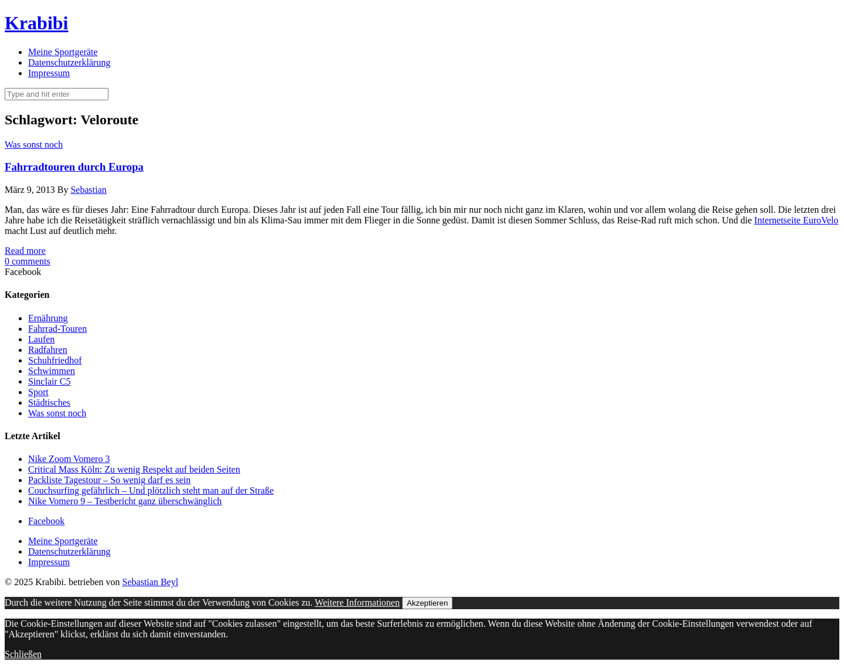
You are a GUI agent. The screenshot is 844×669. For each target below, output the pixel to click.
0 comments (27, 261)
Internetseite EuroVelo (796, 220)
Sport (38, 392)
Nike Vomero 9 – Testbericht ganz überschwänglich (125, 501)
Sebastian (88, 190)
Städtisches (49, 402)
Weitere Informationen (357, 602)
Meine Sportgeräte (63, 52)
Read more (25, 251)
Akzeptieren (427, 603)
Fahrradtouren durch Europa (74, 167)
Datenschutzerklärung (69, 62)
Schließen (23, 654)
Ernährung (48, 318)
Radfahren (47, 350)
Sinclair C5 (49, 381)
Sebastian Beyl (150, 582)
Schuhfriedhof (55, 360)
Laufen (41, 339)
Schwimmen (51, 371)
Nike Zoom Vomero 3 (69, 459)
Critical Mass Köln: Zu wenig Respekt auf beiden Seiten (134, 469)
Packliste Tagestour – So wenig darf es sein (109, 480)
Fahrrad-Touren (57, 329)
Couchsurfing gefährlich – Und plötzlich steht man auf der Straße (151, 490)
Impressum (49, 73)
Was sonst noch (34, 145)
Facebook (46, 521)
